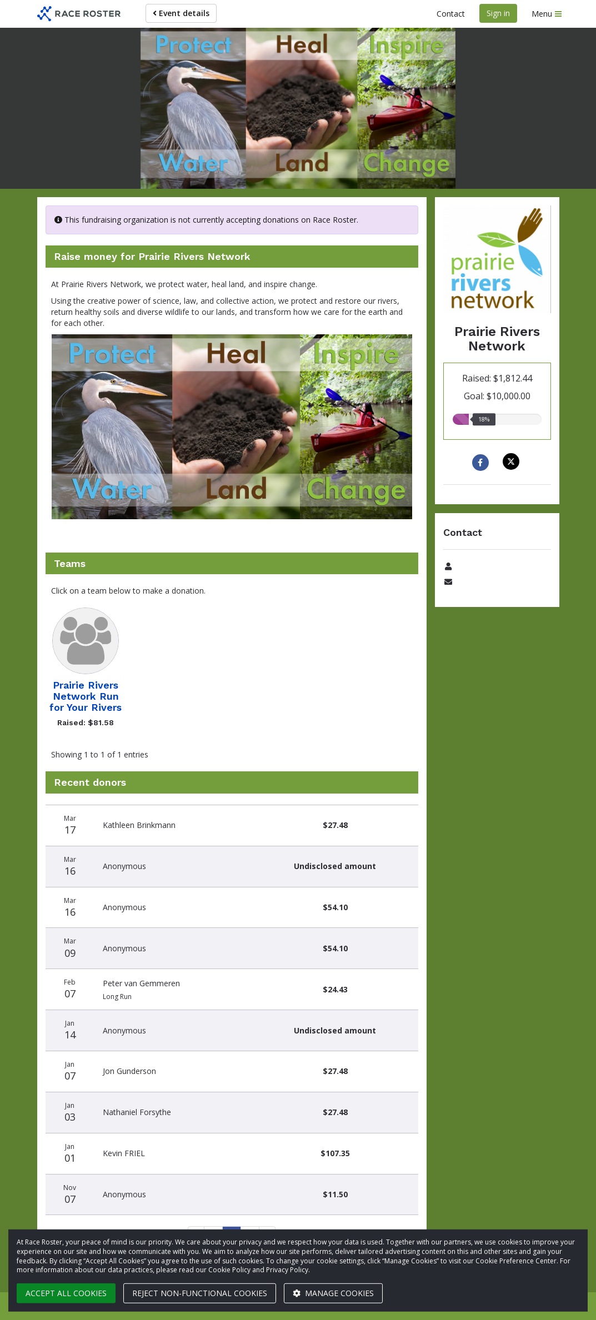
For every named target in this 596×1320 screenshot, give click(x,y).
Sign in (498, 13)
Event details (181, 13)
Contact (451, 13)
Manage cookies (333, 1293)
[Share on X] (512, 461)
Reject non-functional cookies (199, 1293)
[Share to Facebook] (482, 462)
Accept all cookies (66, 1293)
